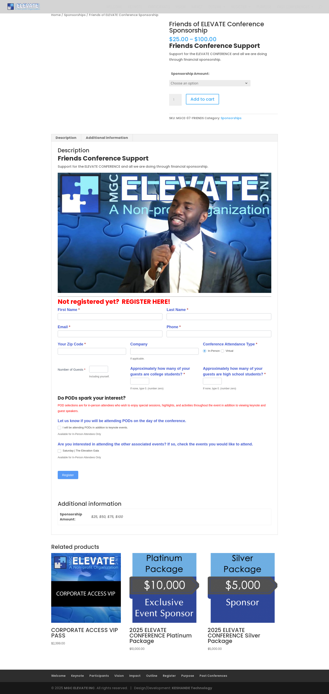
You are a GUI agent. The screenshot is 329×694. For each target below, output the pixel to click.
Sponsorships (75, 15)
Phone (174, 327)
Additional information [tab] (107, 137)
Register (239, 7)
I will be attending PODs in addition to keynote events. (93, 427)
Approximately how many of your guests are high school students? (234, 371)
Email (64, 327)
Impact (197, 7)
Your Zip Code (72, 344)
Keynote (135, 7)
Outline (215, 7)
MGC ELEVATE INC (79, 688)
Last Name (177, 310)
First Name (69, 310)
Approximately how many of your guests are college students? (160, 371)
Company (139, 344)
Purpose (264, 7)
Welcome (114, 7)
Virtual (227, 350)
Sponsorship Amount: (190, 73)
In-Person (211, 350)
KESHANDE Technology (192, 688)
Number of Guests (71, 369)
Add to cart (202, 99)
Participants (159, 7)
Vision (180, 7)
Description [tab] (66, 137)
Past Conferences (293, 7)
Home (56, 15)
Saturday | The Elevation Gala (78, 450)
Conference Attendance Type (230, 344)
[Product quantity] (175, 100)
